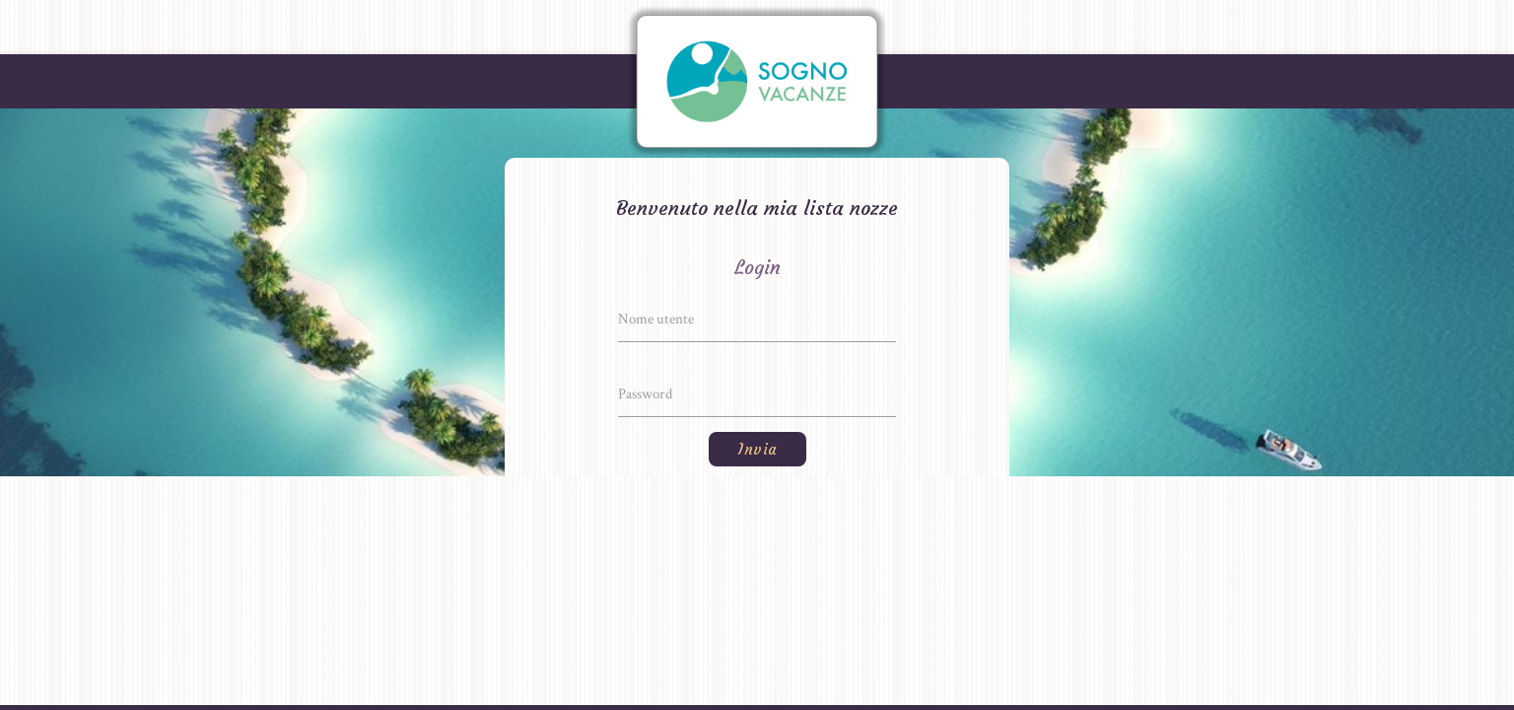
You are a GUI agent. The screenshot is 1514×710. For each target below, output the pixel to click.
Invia (757, 449)
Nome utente (656, 319)
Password (645, 394)
